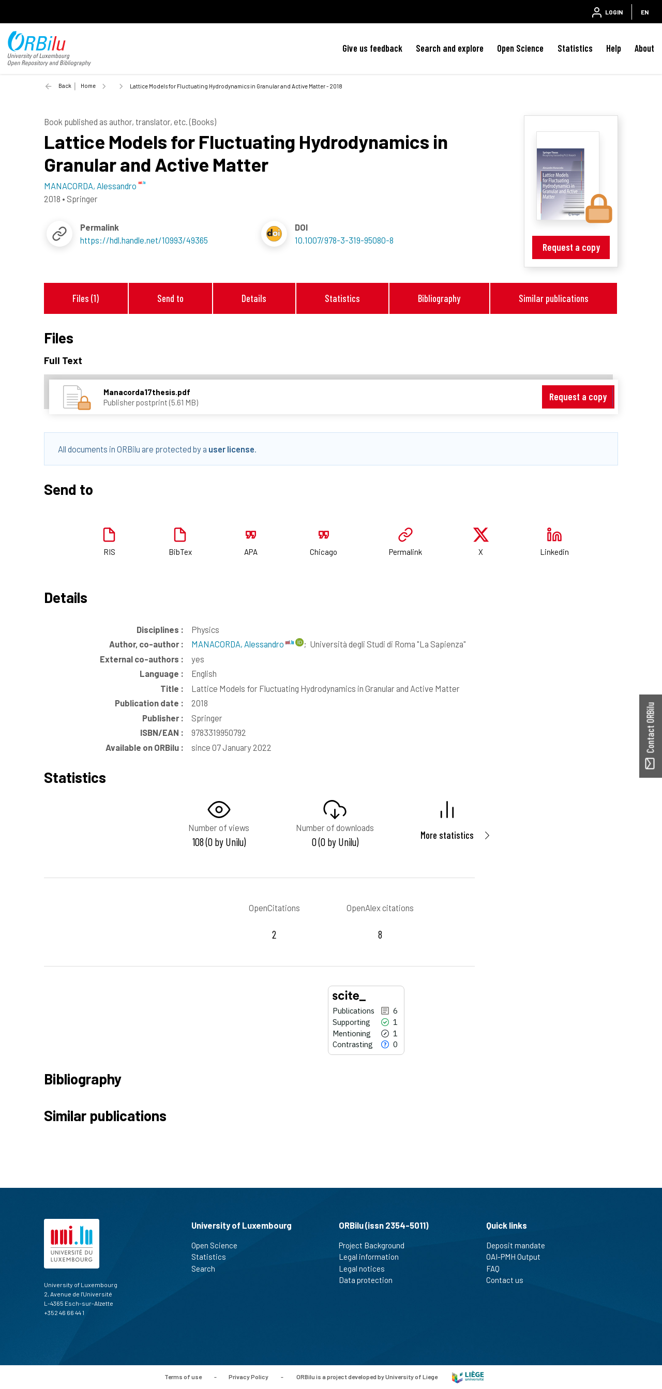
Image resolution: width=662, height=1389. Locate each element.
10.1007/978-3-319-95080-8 (344, 240)
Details (254, 298)
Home (88, 85)
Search (207, 1268)
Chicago (323, 551)
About (644, 48)
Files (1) (85, 298)
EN (645, 12)
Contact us (509, 1280)
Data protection (370, 1280)
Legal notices (366, 1268)
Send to (170, 298)
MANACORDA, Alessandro (242, 644)
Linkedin (554, 551)
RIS (109, 551)
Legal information (373, 1256)
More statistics (447, 835)
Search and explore (450, 48)
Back (64, 85)
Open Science (520, 48)
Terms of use (183, 1376)
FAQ (497, 1268)
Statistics (575, 48)
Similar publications (554, 298)
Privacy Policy (248, 1376)
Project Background (376, 1245)
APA (251, 551)
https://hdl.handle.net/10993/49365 (144, 240)
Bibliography (439, 298)
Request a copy (571, 247)
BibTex (180, 551)
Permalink (405, 551)
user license (231, 449)
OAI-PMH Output (517, 1256)
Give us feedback (372, 48)
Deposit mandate (520, 1245)
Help (613, 48)
